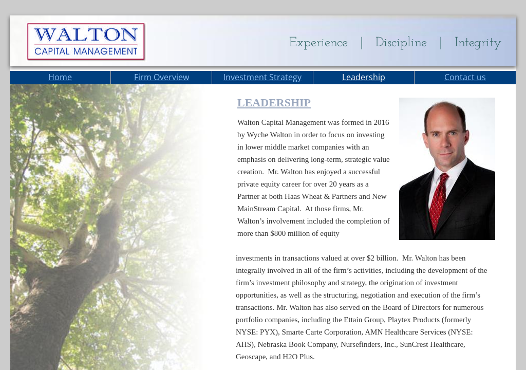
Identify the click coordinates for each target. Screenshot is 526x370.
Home (60, 77)
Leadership (363, 77)
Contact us (465, 77)
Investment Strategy (262, 77)
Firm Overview (161, 77)
